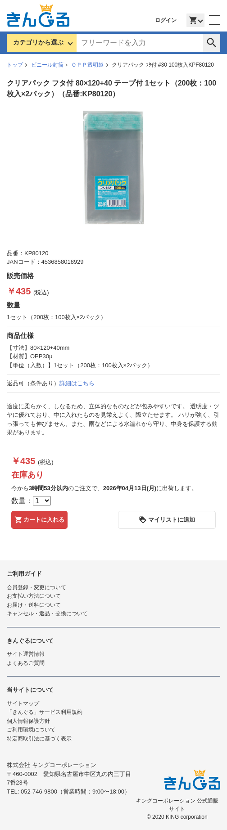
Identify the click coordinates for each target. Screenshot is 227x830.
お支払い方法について (34, 596)
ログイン (166, 20)
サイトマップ (23, 703)
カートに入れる (39, 520)
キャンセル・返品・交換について (47, 613)
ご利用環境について (31, 729)
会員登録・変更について (36, 587)
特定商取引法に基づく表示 (39, 738)
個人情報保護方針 (28, 721)
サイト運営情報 (26, 654)
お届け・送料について (34, 605)
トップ (15, 65)
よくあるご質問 (26, 663)
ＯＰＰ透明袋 (87, 65)
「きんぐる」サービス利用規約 (44, 712)
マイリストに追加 (167, 520)
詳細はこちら (77, 383)
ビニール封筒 (47, 65)
